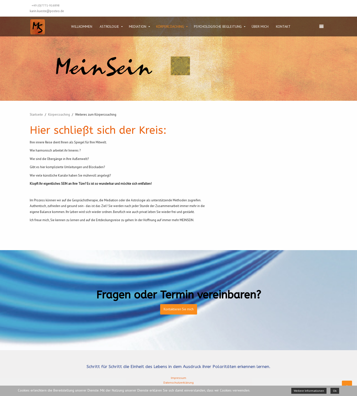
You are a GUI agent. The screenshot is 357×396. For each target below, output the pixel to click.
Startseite (36, 114)
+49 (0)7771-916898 (45, 5)
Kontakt (283, 26)
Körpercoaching (170, 26)
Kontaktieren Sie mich (179, 309)
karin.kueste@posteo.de (47, 11)
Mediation (137, 26)
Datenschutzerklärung (178, 382)
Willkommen (81, 26)
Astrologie (109, 26)
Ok (335, 391)
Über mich (260, 26)
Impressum (178, 378)
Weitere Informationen (309, 391)
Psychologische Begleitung (218, 26)
